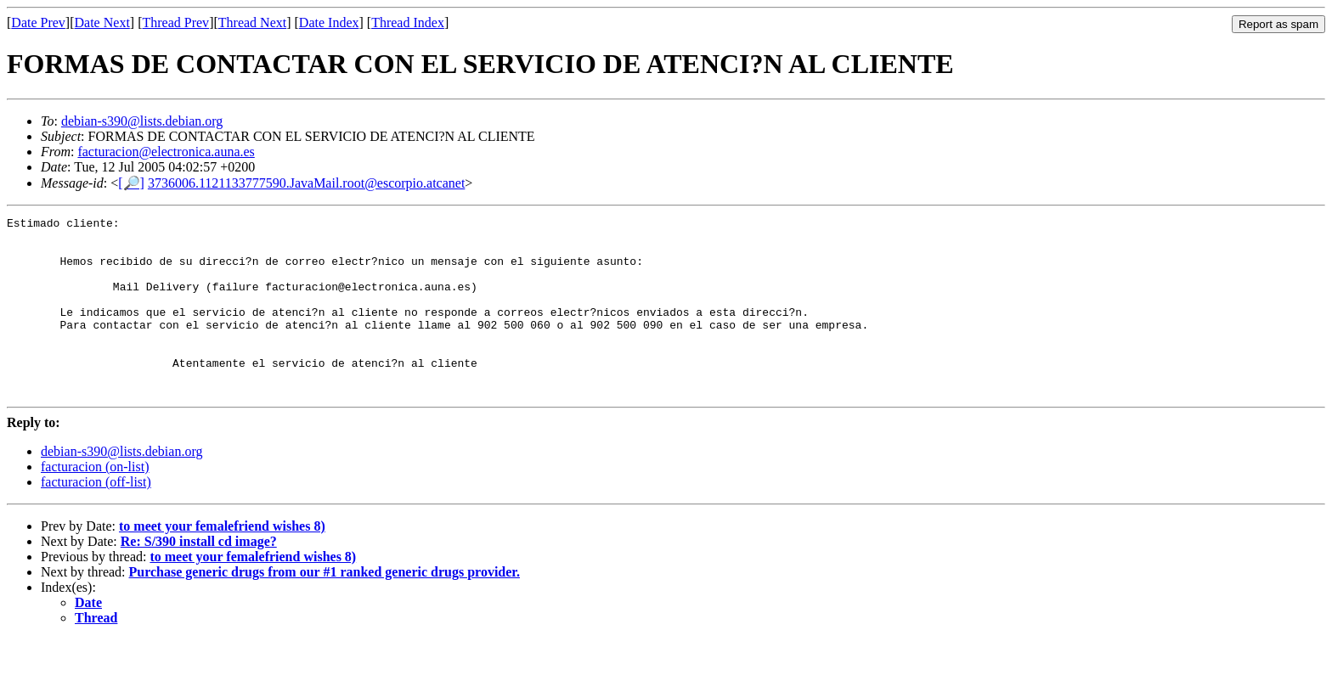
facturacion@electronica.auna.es (165, 151)
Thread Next (252, 22)
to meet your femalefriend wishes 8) (222, 561)
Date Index (329, 22)
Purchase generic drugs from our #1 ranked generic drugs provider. (324, 607)
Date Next (102, 22)
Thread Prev (175, 22)
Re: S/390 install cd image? (199, 577)
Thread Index (407, 22)
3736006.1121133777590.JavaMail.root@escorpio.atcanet (306, 183)
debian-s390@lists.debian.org (142, 121)
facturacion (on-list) (95, 502)
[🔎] (131, 183)
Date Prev (38, 22)
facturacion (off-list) (96, 517)
